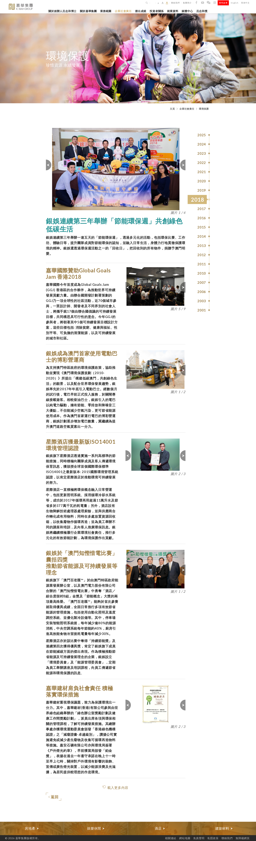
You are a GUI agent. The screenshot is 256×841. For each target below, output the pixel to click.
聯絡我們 (175, 3)
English (234, 3)
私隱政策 (213, 838)
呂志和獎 (202, 11)
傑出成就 (140, 11)
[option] (32, 828)
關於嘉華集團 (88, 11)
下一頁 (182, 165)
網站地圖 (184, 838)
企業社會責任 (123, 11)
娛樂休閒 (96, 828)
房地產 (32, 828)
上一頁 (49, 165)
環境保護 (204, 108)
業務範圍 (105, 11)
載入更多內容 (117, 788)
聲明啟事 (223, 3)
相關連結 (170, 838)
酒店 (160, 828)
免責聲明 (198, 838)
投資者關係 (157, 11)
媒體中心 (187, 11)
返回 (53, 797)
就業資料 (172, 11)
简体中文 (245, 3)
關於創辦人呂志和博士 (62, 11)
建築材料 (224, 828)
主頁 (172, 108)
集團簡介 (187, 3)
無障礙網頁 (243, 838)
